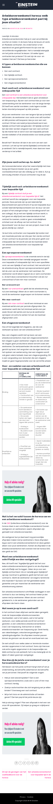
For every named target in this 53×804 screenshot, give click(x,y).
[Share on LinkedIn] (37, 763)
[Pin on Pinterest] (32, 763)
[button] (3, 5)
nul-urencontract (16, 289)
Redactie (29, 28)
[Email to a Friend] (28, 763)
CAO (8, 523)
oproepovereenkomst (14, 257)
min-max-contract (16, 303)
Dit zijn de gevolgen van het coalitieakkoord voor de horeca (14, 775)
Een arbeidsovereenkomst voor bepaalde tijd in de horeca (39, 775)
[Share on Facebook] (20, 763)
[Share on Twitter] (24, 763)
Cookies (30, 797)
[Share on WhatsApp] (16, 763)
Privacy (22, 797)
